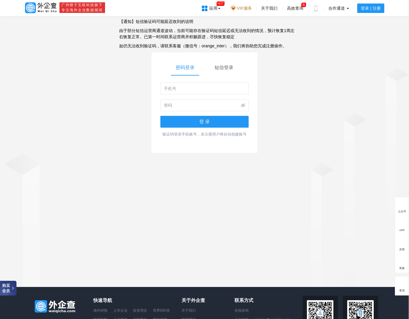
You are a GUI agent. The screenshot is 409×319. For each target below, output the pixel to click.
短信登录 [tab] (224, 67)
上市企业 (120, 310)
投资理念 (140, 310)
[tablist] (204, 68)
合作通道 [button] (338, 8)
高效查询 (295, 8)
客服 (402, 267)
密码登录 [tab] (185, 67)
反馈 (402, 249)
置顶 (402, 290)
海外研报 (100, 310)
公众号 (402, 211)
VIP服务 (241, 8)
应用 (215, 6)
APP (402, 230)
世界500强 (161, 310)
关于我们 (269, 8)
